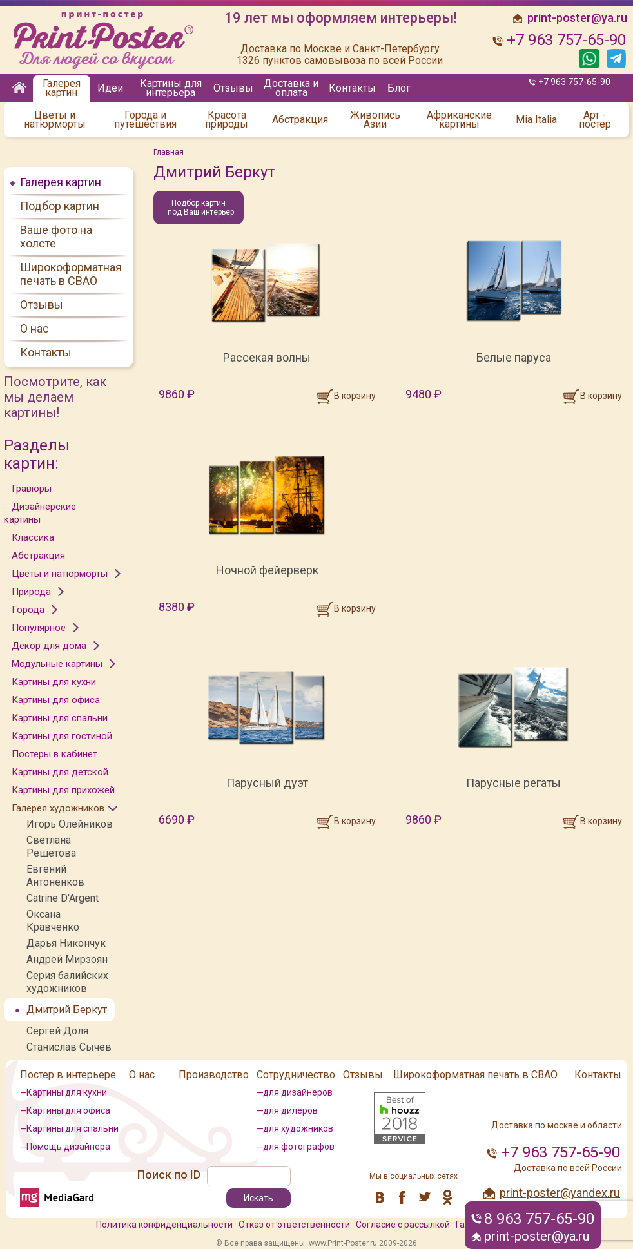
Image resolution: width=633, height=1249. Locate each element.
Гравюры (32, 488)
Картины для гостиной (62, 736)
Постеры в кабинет (54, 754)
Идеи (110, 88)
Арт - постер (595, 120)
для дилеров (290, 1110)
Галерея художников (58, 808)
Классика (33, 537)
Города (28, 609)
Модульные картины (57, 664)
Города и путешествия (145, 120)
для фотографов (299, 1146)
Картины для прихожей (63, 790)
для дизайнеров (298, 1092)
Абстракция (300, 119)
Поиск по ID (168, 1174)
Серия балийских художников (67, 981)
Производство (214, 1075)
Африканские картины (459, 120)
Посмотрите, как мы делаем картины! (55, 397)
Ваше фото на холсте (56, 236)
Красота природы (226, 120)
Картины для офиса (56, 700)
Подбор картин (59, 206)
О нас (34, 328)
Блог (399, 88)
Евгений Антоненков (55, 875)
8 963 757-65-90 (539, 1219)
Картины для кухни (54, 682)
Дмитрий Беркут (66, 1009)
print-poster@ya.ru (536, 1236)
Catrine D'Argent (62, 898)
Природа (31, 591)
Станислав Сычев (69, 1047)
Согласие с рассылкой (403, 1224)
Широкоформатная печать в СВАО (71, 273)
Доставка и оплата (291, 88)
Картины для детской (60, 772)
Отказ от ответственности (294, 1224)
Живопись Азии (375, 120)
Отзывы (233, 88)
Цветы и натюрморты (55, 120)
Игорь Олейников (69, 824)
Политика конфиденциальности (164, 1224)
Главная (168, 152)
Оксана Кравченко (52, 920)
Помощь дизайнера (68, 1146)
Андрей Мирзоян (67, 959)
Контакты (352, 88)
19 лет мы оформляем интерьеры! (340, 18)
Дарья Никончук (66, 943)
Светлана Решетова (51, 846)
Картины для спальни (60, 718)
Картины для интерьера (171, 88)
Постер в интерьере (68, 1075)
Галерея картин (62, 88)
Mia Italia (536, 119)
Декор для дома (49, 646)
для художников (298, 1128)
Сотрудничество (296, 1075)
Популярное (39, 628)
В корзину (355, 396)
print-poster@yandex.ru (560, 1192)
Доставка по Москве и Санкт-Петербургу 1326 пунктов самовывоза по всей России (340, 54)
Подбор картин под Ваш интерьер (201, 207)
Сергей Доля (57, 1031)
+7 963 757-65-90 (574, 82)
